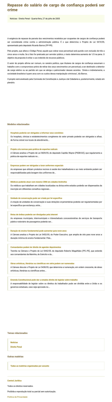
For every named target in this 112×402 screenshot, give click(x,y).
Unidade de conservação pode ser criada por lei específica (36, 198)
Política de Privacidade (17, 397)
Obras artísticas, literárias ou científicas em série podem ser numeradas (42, 263)
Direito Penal (16, 347)
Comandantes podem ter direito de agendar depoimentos (35, 247)
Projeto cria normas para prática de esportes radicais (34, 149)
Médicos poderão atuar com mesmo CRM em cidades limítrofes (38, 182)
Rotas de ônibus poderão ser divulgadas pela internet (34, 214)
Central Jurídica (14, 380)
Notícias (14, 342)
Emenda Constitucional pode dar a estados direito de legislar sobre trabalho (44, 280)
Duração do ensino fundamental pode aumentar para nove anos (38, 231)
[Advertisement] (56, 28)
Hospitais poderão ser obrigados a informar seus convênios (36, 133)
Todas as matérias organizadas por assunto (29, 366)
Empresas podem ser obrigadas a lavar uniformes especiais (36, 165)
